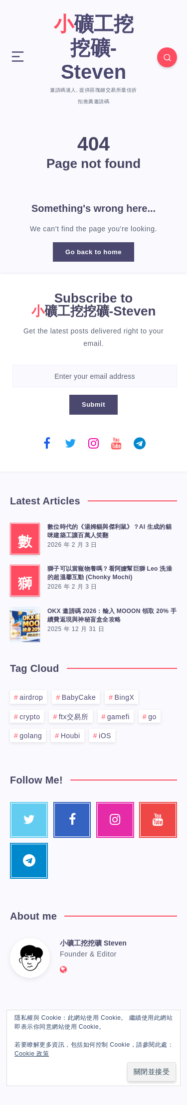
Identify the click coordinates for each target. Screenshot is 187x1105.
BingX (125, 697)
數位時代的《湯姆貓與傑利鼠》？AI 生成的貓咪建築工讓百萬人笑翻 (109, 531)
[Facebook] (47, 443)
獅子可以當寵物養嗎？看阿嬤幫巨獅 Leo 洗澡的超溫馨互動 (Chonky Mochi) (109, 573)
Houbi (70, 736)
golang (30, 736)
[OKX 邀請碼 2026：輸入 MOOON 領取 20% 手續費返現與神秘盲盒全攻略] (25, 623)
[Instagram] (93, 443)
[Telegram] (139, 443)
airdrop (31, 697)
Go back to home (93, 252)
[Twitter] (70, 443)
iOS (105, 736)
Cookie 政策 (31, 1053)
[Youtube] (116, 443)
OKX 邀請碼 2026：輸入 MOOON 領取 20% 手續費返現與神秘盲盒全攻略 (112, 615)
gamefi (118, 717)
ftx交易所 (74, 717)
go (152, 717)
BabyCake (79, 697)
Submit (93, 404)
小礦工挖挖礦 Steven (93, 943)
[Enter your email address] (94, 376)
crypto (29, 717)
